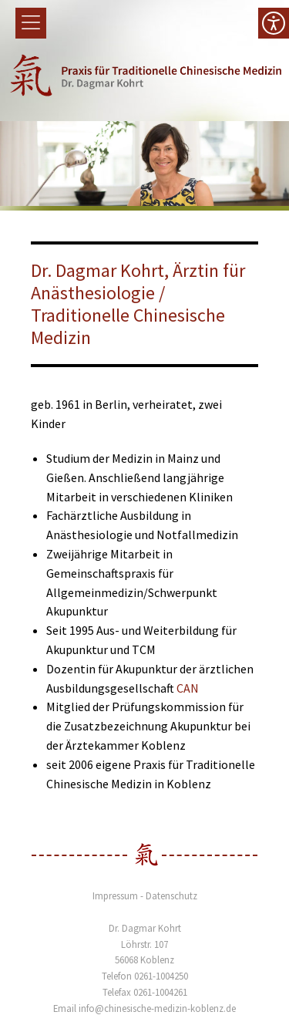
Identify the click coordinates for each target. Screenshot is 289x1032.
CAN (187, 688)
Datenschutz (171, 895)
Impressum (115, 895)
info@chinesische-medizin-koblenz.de (157, 1008)
